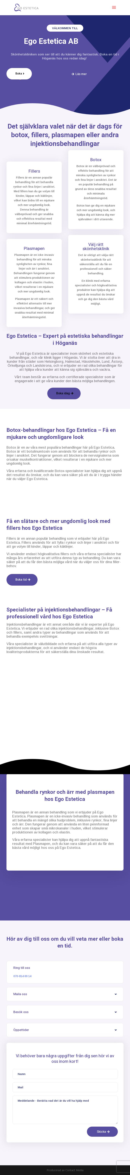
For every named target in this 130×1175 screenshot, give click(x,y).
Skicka (101, 1131)
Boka (18, 73)
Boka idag (63, 393)
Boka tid (21, 579)
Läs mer (81, 74)
